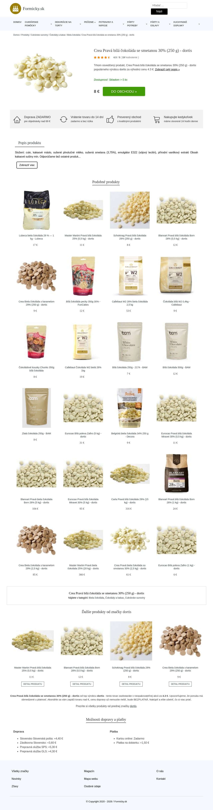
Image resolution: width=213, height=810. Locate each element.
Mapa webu (91, 778)
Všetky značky (20, 771)
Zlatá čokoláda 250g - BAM (36, 433)
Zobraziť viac (27, 165)
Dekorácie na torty (63, 24)
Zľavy (15, 786)
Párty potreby (132, 24)
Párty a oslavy (154, 24)
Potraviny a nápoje (106, 24)
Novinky (16, 778)
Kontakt (160, 778)
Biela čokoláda (73, 35)
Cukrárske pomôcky (31, 24)
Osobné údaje (92, 786)
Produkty (25, 35)
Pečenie (89, 22)
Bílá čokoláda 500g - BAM (176, 367)
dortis (122, 69)
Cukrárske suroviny (39, 35)
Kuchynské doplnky (180, 24)
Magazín (89, 771)
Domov (17, 22)
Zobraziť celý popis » (167, 69)
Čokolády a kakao (57, 35)
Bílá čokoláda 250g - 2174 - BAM (129, 367)
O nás (160, 771)
